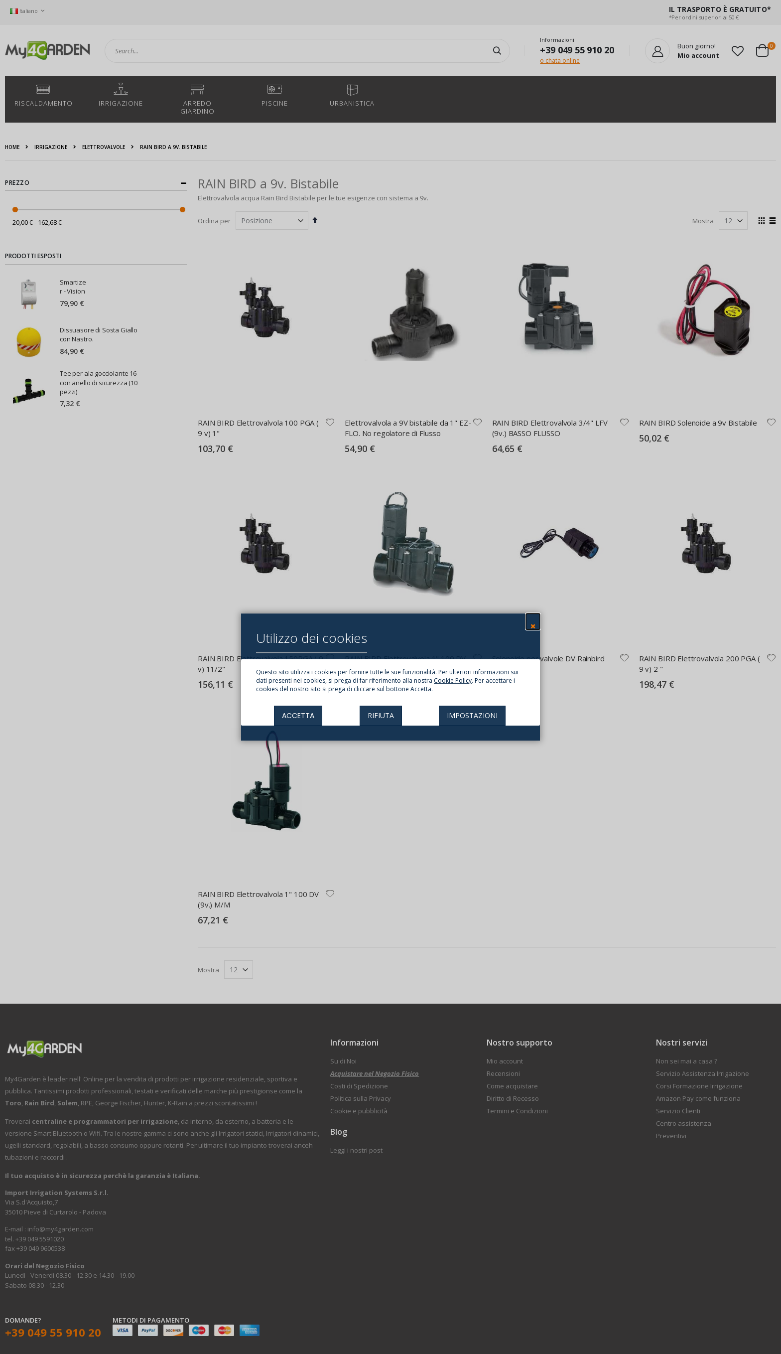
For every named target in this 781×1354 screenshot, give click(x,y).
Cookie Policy (453, 680)
